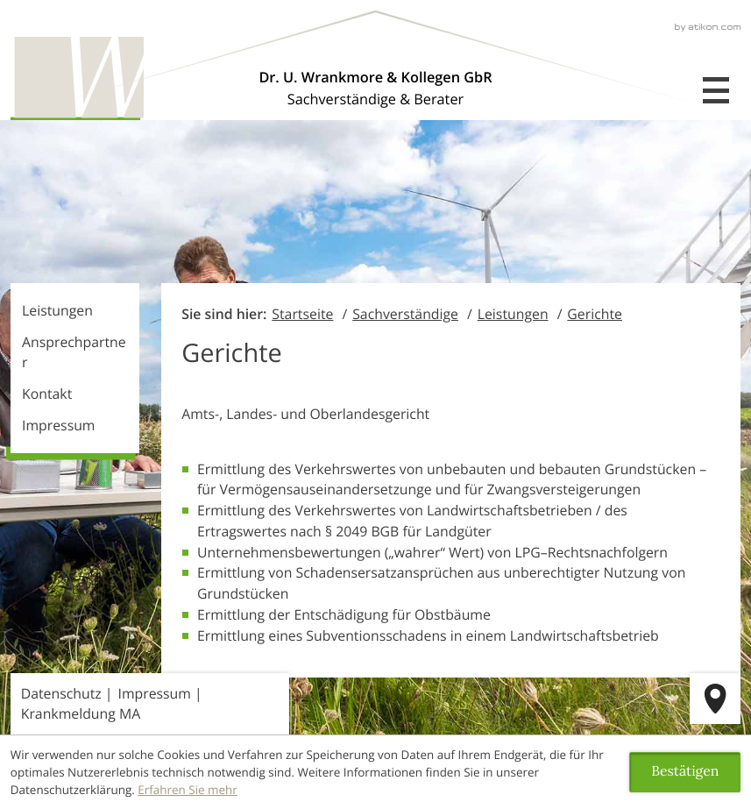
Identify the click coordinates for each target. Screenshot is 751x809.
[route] (715, 698)
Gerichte (594, 313)
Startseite (302, 313)
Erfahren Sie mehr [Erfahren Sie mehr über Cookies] (187, 790)
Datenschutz (61, 693)
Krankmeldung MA (80, 713)
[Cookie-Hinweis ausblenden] (684, 772)
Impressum (58, 425)
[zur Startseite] (77, 78)
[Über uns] (375, 88)
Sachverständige (405, 313)
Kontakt (47, 393)
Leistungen (57, 310)
